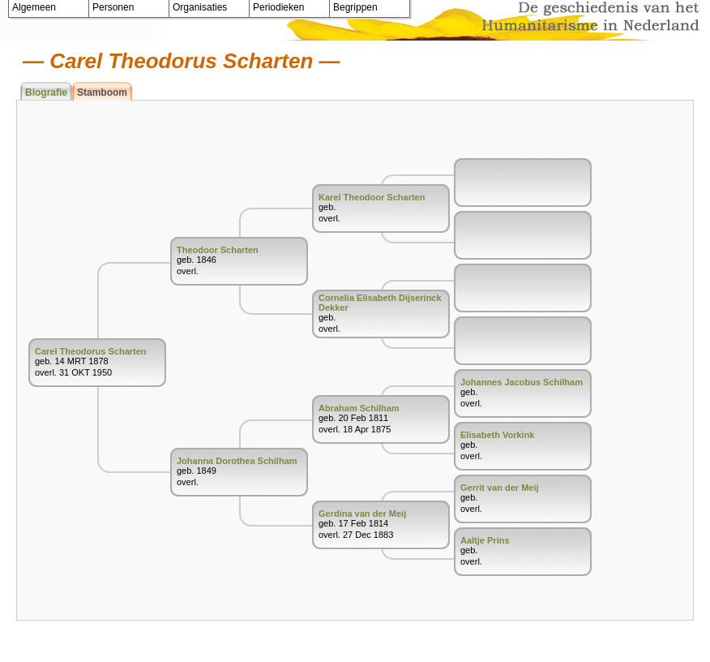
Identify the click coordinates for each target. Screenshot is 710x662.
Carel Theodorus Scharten (91, 351)
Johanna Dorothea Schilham (237, 461)
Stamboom (102, 92)
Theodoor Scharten (218, 250)
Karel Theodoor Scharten (372, 197)
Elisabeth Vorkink (497, 435)
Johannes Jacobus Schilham (521, 382)
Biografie (46, 92)
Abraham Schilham (359, 408)
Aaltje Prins (485, 540)
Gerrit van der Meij (499, 487)
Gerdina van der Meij (362, 513)
